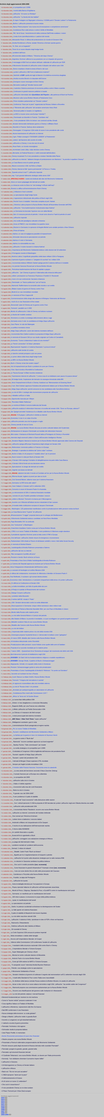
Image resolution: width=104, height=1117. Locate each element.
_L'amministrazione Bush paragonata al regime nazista (30, 725)
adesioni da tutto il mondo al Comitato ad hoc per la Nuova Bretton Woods (40, 473)
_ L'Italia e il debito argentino (21, 784)
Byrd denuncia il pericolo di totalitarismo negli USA (28, 654)
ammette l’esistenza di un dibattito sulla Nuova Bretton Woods (36, 412)
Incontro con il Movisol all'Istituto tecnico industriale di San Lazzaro (35, 502)
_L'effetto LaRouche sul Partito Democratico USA (28, 709)
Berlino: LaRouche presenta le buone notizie (28, 23)
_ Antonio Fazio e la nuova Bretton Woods (25, 958)
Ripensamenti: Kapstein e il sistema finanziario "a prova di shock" (33, 347)
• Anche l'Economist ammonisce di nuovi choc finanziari (20, 1036)
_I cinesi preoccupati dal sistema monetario (26, 716)
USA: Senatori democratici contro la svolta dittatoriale (29, 602)
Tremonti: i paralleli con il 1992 (21, 308)
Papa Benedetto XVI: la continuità (22, 521)
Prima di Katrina (18, 230)
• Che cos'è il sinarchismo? (10, 1084)
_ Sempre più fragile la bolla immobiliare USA (26, 764)
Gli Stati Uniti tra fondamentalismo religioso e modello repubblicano (38, 657)
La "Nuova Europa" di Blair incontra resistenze (26, 373)
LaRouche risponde (20, 217)
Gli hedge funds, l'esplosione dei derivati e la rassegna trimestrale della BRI (37, 379)
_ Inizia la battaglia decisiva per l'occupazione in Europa (30, 884)
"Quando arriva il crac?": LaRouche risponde (27, 172)
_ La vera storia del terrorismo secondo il (35, 771)
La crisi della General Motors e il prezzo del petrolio (29, 615)
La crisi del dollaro (17, 628)
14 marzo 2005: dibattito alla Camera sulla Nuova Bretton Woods (33, 638)
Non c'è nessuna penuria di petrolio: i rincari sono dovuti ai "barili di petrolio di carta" (42, 214)
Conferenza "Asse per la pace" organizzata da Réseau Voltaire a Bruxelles (38, 104)
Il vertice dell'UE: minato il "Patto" (22, 599)
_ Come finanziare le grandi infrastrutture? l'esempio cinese (39, 868)
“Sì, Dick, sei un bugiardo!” (21, 46)
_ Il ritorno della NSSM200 (20, 829)
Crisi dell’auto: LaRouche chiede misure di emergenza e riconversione (35, 538)
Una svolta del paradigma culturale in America (29, 221)
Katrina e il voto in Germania (22, 240)
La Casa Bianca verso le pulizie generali (25, 162)
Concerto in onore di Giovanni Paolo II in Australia (29, 489)
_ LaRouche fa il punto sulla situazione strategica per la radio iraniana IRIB (38, 858)
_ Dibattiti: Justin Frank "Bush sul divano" (27, 851)
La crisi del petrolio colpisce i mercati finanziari (28, 994)
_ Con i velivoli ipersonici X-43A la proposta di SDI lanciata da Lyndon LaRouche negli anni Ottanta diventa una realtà (53, 803)
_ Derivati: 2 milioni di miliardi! (20, 848)
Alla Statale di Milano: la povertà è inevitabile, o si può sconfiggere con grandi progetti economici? (44, 619)
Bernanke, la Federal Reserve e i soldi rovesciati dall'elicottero (34, 153)
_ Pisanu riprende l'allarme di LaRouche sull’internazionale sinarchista (35, 887)
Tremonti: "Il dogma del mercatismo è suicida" (28, 680)
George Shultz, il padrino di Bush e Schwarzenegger (33, 661)
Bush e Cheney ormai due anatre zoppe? (25, 363)
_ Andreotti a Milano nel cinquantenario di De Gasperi (29, 822)
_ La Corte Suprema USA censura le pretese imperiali (27, 932)
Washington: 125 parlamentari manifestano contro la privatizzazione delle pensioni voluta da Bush (45, 509)
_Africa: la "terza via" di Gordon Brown (25, 696)
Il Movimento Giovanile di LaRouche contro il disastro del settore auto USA (38, 65)
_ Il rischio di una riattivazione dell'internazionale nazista (30, 826)
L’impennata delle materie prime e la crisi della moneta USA (31, 631)
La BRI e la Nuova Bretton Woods (22, 360)
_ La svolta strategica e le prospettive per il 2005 (28, 748)
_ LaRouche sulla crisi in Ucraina (23, 780)
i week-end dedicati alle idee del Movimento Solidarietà (37, 179)
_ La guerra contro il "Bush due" (23, 738)
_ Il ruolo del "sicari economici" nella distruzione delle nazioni (34, 800)
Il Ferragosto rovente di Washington (23, 253)
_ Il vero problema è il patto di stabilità (25, 796)
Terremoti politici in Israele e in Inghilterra (27, 111)
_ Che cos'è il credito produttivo (30, 864)
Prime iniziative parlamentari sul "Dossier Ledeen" (30, 101)
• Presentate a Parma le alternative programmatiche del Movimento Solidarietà (28, 1042)
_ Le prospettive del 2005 (21, 777)
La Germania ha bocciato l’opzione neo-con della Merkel (32, 211)
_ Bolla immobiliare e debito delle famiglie (23, 936)
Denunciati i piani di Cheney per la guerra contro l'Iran (29, 305)
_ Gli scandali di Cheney (18, 929)
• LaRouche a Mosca (8, 1068)
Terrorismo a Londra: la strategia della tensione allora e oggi (31, 318)
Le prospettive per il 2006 (21, 7)
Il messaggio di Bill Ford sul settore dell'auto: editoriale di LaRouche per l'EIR (38, 62)
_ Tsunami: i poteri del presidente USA (24, 758)
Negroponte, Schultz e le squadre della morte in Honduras (31, 664)
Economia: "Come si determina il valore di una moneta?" (30, 340)
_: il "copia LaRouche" (29, 719)
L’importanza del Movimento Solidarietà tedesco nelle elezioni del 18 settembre (38, 250)
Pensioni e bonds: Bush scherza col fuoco (25, 557)
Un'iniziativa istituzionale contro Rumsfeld (25, 641)
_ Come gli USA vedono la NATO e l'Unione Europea (29, 961)
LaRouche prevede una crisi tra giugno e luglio (27, 421)
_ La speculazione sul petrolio (20, 903)
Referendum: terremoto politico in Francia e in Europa (30, 447)
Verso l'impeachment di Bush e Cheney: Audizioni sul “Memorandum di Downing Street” (41, 382)
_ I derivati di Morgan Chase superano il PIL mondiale (29, 761)
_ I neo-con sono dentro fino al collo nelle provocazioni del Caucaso (36, 871)
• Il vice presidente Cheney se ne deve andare (17, 1088)
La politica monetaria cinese (20, 327)
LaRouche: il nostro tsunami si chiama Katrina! (29, 247)
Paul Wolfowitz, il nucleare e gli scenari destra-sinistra (28, 576)
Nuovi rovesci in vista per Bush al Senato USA (28, 457)
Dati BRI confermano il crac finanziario (15, 1010)
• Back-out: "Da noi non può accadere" (14, 1071)
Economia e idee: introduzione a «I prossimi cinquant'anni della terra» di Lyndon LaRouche (41, 580)
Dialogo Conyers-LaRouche (20, 593)
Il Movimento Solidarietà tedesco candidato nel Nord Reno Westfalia (34, 518)
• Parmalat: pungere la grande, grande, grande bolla (19, 1049)
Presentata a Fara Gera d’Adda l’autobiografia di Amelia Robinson (33, 560)
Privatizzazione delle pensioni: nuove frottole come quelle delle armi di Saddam (38, 644)
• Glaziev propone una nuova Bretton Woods (16, 1039)
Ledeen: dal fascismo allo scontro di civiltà (27, 140)
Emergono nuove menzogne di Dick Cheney (28, 82)
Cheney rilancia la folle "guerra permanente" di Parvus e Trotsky (34, 169)
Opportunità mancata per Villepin (22, 399)
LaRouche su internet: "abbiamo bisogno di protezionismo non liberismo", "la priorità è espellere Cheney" (48, 159)
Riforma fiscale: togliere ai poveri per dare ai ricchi (29, 476)
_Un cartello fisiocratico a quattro (22, 832)
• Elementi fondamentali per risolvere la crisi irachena (19, 997)
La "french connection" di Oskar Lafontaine (25, 344)
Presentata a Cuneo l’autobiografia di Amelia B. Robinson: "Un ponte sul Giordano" (39, 670)
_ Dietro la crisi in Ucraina (20, 790)
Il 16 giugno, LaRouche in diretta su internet (29, 415)
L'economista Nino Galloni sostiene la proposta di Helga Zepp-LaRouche (36, 334)
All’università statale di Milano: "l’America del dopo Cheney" (32, 56)
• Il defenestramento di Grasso (11, 1078)
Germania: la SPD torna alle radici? (24, 483)
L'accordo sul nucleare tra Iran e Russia (24, 674)
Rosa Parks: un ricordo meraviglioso (25, 146)
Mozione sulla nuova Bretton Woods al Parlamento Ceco (32, 98)
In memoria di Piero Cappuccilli (22, 295)
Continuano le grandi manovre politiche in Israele (30, 91)
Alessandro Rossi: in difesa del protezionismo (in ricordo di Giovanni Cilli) (37, 40)
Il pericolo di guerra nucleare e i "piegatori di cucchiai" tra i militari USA (35, 259)
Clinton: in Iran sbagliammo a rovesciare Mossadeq (29, 703)
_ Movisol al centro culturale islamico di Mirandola (28, 955)
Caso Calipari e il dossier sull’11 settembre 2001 (28, 486)
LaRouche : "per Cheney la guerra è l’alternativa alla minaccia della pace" (36, 272)
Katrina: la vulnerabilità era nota (23, 243)
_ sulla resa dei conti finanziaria (27, 787)
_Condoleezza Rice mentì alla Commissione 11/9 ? (29, 693)
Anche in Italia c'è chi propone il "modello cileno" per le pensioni (34, 454)
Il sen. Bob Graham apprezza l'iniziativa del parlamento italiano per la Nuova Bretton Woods (43, 386)
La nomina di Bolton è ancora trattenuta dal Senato (28, 405)
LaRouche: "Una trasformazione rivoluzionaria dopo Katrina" (34, 208)
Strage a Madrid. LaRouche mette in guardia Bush (19, 1016)
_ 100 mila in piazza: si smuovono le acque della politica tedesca (33, 897)
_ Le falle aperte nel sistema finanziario (23, 910)
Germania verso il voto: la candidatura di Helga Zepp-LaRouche (32, 321)
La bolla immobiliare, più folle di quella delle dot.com (29, 586)
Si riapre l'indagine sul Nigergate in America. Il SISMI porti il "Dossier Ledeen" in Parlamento (44, 20)
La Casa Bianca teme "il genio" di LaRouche (26, 512)
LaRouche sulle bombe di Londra (22, 350)
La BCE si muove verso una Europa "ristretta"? (29, 114)
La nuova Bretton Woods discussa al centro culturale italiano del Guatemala (43, 428)
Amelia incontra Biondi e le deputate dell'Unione (29, 78)
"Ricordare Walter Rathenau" (21, 402)
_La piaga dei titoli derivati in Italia (22, 842)
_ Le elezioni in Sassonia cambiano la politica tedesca (31, 861)
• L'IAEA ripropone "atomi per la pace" (14, 1075)
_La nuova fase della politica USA (23, 699)
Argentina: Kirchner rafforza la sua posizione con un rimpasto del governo (37, 59)
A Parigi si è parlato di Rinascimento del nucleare (28, 589)
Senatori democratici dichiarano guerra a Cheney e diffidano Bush (35, 124)
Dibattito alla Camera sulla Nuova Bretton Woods (28, 625)
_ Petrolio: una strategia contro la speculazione (26, 968)
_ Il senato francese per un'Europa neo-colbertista (29, 774)
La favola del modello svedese (21, 314)
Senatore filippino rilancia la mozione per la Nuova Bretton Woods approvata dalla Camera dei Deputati (47, 441)
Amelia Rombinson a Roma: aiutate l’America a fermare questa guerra (36, 43)
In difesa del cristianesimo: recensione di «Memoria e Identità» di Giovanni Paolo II (38, 573)
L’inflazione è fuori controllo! (22, 192)
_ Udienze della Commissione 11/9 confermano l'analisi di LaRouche (33, 942)
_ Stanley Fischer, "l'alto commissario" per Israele (29, 745)
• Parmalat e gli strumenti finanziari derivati (15, 1052)
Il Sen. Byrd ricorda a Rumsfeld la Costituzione (27, 369)
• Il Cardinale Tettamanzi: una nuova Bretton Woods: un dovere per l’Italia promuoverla (31, 1055)
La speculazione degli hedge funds (25, 195)
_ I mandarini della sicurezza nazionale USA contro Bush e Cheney (34, 945)
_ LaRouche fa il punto (20, 881)
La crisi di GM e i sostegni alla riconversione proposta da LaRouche (34, 392)
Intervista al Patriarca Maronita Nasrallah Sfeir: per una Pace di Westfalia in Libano (39, 609)
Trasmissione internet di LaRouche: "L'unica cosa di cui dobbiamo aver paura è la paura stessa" (44, 376)
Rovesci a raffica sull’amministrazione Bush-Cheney (29, 188)
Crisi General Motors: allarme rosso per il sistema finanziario (32, 479)
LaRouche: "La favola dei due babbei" (26, 17)
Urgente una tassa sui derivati (22, 470)
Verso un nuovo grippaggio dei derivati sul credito (28, 182)
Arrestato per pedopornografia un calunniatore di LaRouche (33, 690)
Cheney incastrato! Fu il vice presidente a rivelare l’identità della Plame (36, 156)
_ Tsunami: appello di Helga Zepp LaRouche (26, 754)
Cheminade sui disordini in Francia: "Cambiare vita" (31, 117)
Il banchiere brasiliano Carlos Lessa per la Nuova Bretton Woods (33, 528)
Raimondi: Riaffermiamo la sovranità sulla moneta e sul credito (32, 285)
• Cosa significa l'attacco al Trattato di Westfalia (17, 1003)
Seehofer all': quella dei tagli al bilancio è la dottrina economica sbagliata (39, 75)
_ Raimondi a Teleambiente (19, 923)
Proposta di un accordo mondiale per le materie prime (29, 648)
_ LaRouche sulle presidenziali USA (24, 806)
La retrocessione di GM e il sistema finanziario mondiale (31, 492)
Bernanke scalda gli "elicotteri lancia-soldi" (27, 85)
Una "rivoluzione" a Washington (22, 525)
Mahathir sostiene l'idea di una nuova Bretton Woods (29, 622)
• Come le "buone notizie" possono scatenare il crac (19, 1000)
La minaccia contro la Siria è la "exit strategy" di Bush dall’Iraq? (32, 185)
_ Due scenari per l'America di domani (24, 816)
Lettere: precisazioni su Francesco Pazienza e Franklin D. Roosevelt (34, 276)
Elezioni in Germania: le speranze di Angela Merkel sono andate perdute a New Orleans (43, 227)
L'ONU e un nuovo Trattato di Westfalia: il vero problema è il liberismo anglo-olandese (40, 531)
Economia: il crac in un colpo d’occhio (24, 418)
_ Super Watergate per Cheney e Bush (24, 952)
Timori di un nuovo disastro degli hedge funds (27, 49)
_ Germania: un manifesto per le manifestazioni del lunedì (31, 894)
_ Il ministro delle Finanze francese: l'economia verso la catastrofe (33, 767)
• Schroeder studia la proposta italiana (14, 1029)
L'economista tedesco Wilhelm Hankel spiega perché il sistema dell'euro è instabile (39, 263)
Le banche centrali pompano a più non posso (26, 353)
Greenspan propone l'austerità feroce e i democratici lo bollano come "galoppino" (39, 635)
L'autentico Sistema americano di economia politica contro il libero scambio (39, 88)
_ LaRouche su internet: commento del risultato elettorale (31, 813)
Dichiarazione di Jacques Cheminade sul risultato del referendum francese (36, 431)
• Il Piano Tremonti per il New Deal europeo (16, 1091)
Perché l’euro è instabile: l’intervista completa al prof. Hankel (34, 201)
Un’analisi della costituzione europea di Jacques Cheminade (32, 505)
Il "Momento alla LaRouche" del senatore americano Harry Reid (35, 107)
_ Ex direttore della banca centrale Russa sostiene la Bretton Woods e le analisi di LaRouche (43, 981)
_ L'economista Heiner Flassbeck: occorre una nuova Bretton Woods (35, 809)
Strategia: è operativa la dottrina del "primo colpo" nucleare (32, 450)
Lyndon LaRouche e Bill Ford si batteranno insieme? (31, 72)
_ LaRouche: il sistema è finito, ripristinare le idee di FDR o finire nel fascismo (36, 919)
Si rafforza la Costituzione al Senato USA (25, 583)
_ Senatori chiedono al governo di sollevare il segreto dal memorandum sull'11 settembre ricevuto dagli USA (48, 974)
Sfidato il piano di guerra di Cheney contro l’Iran (27, 289)
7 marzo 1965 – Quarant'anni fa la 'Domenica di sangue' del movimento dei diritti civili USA (42, 651)
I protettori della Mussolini (20, 596)
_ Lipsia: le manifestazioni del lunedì (23, 900)
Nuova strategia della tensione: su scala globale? (19, 1013)
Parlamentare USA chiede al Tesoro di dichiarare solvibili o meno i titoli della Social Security (42, 541)
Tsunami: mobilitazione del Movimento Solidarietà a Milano (33, 732)
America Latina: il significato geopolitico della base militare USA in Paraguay (37, 256)
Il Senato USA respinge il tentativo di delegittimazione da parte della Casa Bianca (40, 460)
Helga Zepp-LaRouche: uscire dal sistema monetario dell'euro (32, 331)
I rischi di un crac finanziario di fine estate (25, 302)
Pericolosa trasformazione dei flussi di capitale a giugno (30, 269)
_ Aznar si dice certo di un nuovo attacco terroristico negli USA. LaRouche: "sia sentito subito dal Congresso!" (48, 984)
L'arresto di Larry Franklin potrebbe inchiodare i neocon (31, 496)
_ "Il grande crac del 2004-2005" (23, 793)
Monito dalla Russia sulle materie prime (24, 612)
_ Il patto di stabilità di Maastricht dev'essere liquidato (28, 913)
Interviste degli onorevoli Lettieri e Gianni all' (36, 437)
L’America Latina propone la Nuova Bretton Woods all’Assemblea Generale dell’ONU (42, 204)
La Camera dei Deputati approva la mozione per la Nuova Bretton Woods (35, 564)
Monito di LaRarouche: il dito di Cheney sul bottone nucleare (31, 311)
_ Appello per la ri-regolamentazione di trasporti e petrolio (32, 855)
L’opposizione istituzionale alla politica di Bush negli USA (32, 198)
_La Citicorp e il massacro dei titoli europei (25, 712)
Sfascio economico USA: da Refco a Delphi (26, 166)
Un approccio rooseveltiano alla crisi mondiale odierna (31, 683)
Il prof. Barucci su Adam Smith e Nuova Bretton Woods (31, 677)
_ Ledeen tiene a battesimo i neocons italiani (26, 819)
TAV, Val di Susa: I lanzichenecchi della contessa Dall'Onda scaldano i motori (39, 33)
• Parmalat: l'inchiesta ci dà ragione (13, 1026)
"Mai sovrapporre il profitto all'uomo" (23, 554)
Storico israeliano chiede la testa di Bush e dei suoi (30, 69)
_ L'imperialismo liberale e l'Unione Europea (26, 948)
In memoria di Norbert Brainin (21, 544)
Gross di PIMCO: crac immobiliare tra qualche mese (31, 224)
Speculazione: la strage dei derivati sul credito (27, 467)
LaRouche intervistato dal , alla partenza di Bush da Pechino (43, 94)
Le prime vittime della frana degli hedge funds (26, 357)
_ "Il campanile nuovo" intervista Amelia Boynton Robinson (30, 965)
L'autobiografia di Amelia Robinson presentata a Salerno (30, 547)
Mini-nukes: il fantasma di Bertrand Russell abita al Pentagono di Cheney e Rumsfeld (40, 434)
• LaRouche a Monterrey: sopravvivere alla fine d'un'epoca (21, 1007)
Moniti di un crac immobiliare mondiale (24, 292)
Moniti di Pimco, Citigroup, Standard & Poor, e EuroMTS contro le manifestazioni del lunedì (43, 890)
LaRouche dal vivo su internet (21, 551)
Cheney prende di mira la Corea (22, 424)
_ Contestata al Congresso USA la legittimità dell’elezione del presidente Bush (38, 751)
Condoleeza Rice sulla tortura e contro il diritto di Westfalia (33, 30)
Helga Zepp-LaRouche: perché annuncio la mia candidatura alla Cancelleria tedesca (40, 389)
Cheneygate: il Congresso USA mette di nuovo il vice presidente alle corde (38, 130)
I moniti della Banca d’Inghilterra (24, 10)
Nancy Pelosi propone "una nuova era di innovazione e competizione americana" (40, 27)
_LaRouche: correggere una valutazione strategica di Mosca (32, 839)
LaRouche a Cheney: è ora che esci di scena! (28, 143)
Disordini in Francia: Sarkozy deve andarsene (28, 127)
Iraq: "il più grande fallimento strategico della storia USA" (31, 175)
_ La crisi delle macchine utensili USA (23, 916)
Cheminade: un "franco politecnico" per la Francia (28, 282)
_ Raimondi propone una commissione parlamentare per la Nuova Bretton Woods (39, 987)
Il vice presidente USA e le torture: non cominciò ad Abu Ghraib (35, 120)
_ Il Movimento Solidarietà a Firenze (22, 971)
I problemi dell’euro (18, 52)
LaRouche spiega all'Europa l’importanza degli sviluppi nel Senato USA (36, 444)
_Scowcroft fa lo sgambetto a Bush (23, 835)
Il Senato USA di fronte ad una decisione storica (28, 463)
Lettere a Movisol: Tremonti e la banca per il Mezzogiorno (31, 499)
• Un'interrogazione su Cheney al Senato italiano (17, 1065)
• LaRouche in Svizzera (9, 1062)
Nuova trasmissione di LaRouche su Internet (28, 133)
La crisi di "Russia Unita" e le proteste (25, 686)
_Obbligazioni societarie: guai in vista (24, 722)
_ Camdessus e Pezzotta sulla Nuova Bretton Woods (30, 874)
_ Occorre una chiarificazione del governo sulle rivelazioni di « (36, 991)
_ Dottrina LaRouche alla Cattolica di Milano (25, 926)
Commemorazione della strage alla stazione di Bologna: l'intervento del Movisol (38, 298)
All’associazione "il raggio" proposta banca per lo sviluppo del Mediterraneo (37, 515)
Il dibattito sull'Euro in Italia (20, 395)
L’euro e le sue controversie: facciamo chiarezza (28, 279)
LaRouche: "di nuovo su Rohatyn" (24, 14)
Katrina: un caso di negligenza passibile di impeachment (32, 234)
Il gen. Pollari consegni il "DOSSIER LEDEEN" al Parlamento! (34, 137)
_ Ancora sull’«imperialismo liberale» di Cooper (25, 939)
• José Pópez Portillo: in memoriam (13, 1033)
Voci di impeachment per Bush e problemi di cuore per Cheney (32, 366)
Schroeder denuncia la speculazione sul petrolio (29, 237)
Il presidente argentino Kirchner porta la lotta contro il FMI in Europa (34, 534)
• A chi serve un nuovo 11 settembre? (14, 1081)
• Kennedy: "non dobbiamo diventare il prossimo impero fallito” (22, 1058)
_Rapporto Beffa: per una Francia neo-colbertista (28, 706)
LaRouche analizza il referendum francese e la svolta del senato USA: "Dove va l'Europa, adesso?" (45, 408)
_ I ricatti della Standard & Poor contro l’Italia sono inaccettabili (32, 978)
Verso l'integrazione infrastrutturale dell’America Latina (29, 567)
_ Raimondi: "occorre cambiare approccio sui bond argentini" (32, 741)
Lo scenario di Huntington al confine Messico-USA (27, 570)
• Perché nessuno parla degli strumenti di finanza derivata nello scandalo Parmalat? (30, 1046)
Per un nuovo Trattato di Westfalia (24, 729)
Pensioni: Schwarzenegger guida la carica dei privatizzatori (31, 667)
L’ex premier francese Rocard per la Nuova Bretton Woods (31, 266)
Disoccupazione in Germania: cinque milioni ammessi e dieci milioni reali (36, 606)
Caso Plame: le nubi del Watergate (23, 324)
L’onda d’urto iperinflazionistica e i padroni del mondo (31, 36)
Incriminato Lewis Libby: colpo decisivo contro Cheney (31, 149)
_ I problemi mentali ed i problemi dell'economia (26, 845)
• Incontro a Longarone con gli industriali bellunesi (18, 1020)
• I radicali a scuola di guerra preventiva (14, 1023)
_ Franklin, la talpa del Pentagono (23, 877)
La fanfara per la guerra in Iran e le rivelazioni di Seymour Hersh (35, 735)
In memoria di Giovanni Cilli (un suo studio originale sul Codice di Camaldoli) (37, 337)
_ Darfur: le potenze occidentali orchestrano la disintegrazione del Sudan (35, 906)
